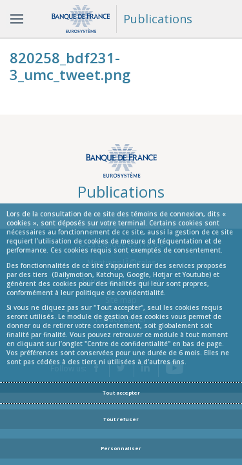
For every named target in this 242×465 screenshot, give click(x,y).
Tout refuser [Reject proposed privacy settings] (121, 419)
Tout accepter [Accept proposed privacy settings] (121, 392)
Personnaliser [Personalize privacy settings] (121, 448)
